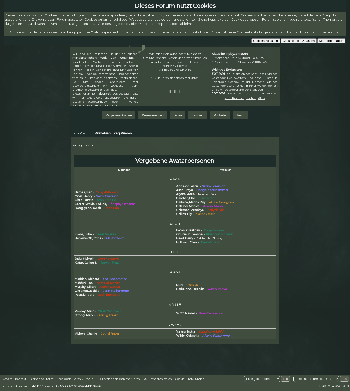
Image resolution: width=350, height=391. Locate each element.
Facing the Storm (85, 145)
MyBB (64, 386)
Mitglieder (220, 115)
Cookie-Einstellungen (189, 379)
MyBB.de (37, 386)
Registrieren (123, 133)
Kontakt (20, 379)
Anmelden (103, 133)
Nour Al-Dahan (208, 194)
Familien (197, 115)
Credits (7, 379)
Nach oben (63, 379)
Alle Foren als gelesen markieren (177, 77)
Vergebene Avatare (119, 115)
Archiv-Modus (83, 379)
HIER (118, 105)
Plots (261, 98)
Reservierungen (153, 115)
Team (240, 115)
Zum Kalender (234, 98)
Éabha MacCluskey (210, 238)
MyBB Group (92, 386)
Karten (251, 98)
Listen (178, 115)
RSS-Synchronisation (157, 379)
